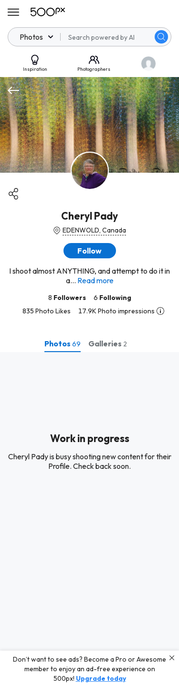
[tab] (62, 343)
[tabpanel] (89, 519)
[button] (89, 250)
